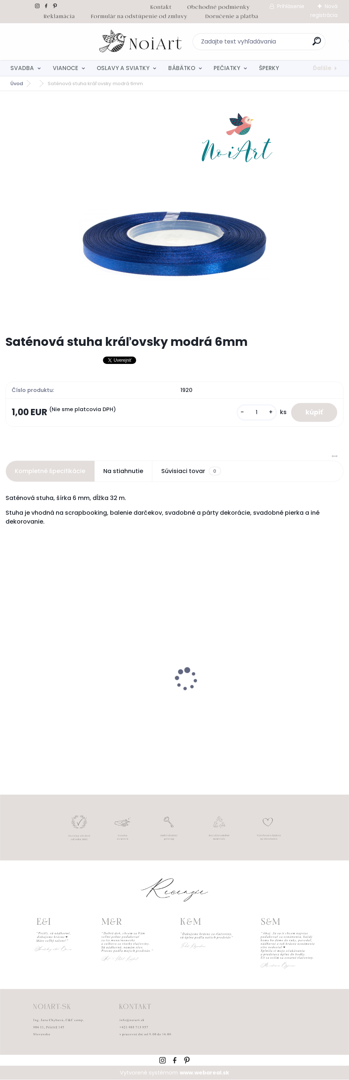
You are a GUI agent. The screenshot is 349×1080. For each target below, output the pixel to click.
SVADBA (22, 68)
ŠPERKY (269, 68)
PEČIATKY (227, 68)
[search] (271, 44)
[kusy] (256, 412)
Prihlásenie (290, 6)
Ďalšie (322, 68)
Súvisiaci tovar (191, 471)
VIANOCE (65, 68)
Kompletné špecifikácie (50, 471)
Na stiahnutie (123, 471)
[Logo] (51, 41)
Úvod (16, 83)
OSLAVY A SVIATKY (123, 68)
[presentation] (10, 668)
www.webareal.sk (204, 1072)
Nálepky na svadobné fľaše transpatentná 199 (249, 696)
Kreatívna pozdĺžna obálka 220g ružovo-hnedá (78, 696)
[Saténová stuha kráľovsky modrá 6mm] (174, 212)
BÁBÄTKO (181, 68)
